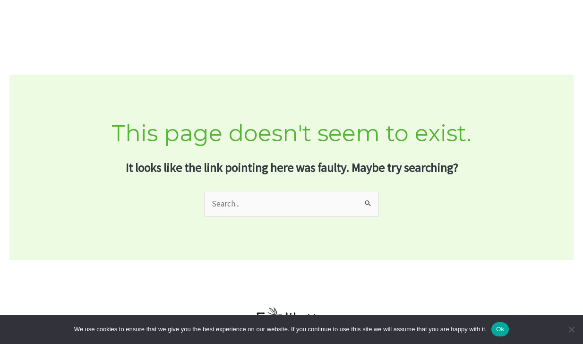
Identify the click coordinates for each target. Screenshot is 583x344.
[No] (571, 329)
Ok (500, 329)
